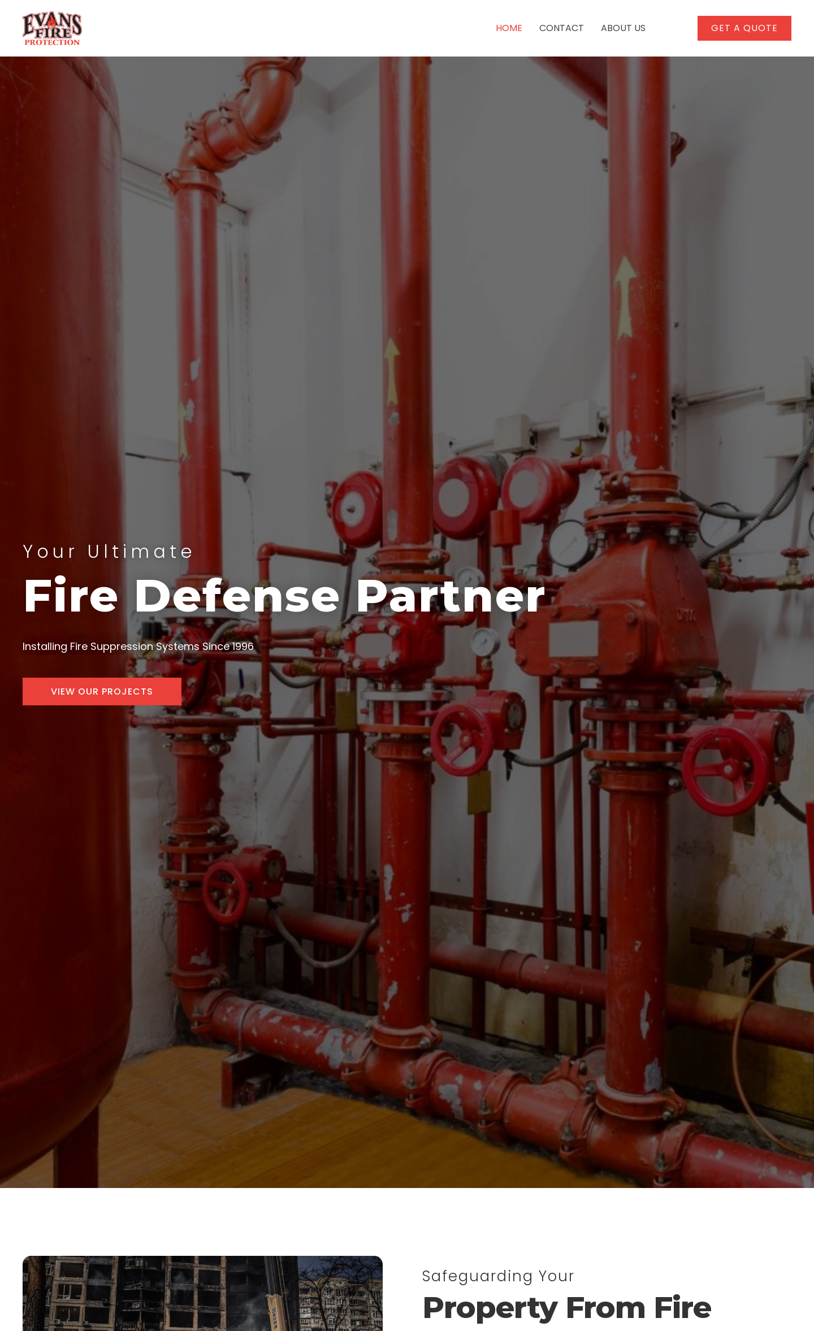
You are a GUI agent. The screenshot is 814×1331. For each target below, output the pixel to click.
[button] (744, 28)
